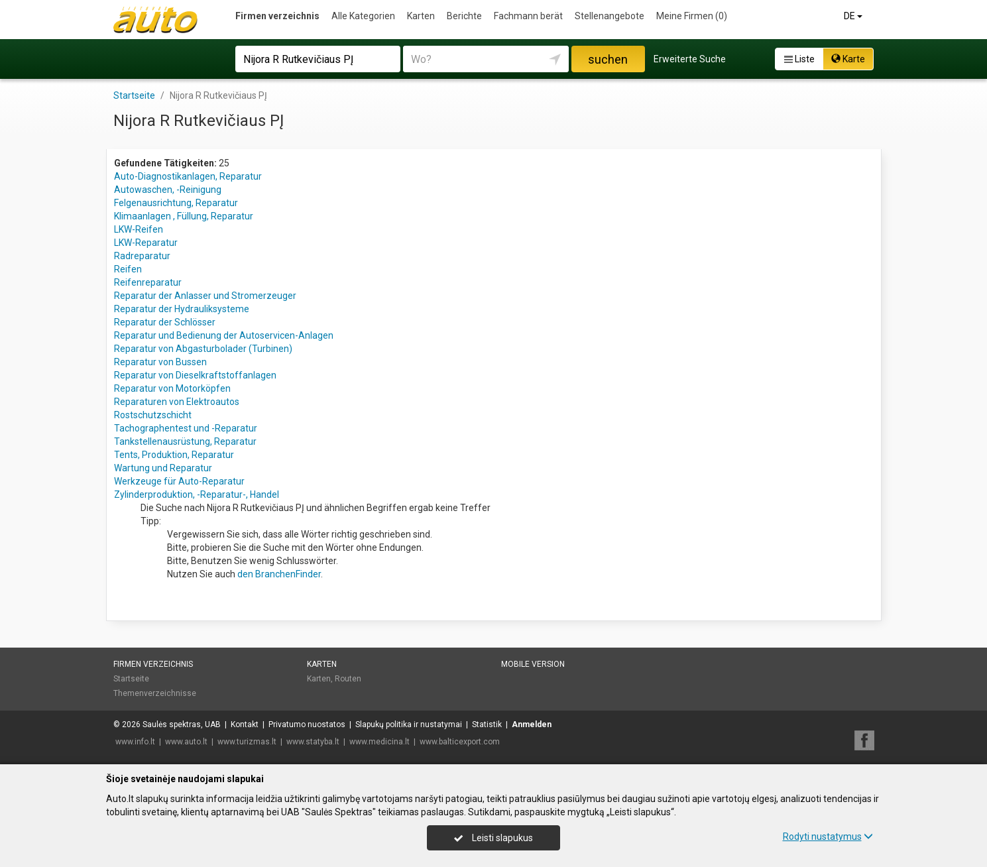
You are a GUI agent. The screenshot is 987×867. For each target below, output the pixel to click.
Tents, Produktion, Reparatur (174, 454)
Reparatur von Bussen (160, 362)
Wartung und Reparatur (163, 468)
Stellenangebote (609, 16)
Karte (848, 59)
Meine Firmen (691, 16)
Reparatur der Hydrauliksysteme (181, 309)
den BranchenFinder (279, 574)
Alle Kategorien (363, 16)
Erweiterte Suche (690, 59)
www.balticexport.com (460, 741)
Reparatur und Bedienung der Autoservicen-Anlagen (223, 335)
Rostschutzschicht (153, 415)
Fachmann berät (528, 16)
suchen (608, 59)
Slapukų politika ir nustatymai (408, 724)
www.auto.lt (186, 741)
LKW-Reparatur (146, 242)
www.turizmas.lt (246, 741)
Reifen (128, 269)
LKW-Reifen (138, 229)
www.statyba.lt (312, 741)
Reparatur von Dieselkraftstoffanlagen (195, 375)
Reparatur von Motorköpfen (172, 388)
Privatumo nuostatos (306, 724)
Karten (421, 16)
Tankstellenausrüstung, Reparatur (185, 441)
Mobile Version (533, 664)
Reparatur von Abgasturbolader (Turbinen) (203, 348)
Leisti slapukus (493, 838)
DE (854, 16)
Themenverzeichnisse (154, 693)
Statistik (487, 724)
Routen (348, 678)
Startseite (131, 678)
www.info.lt (135, 741)
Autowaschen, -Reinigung (167, 189)
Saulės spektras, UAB (182, 724)
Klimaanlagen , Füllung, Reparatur (183, 216)
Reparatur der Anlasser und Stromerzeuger (205, 295)
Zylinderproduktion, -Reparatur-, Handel (196, 494)
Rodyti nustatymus (828, 836)
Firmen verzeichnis (277, 16)
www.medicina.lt (379, 741)
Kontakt (245, 724)
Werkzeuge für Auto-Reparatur (179, 481)
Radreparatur (142, 256)
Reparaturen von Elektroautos (176, 401)
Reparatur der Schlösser (164, 322)
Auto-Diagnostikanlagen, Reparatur (188, 176)
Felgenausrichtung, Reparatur (176, 203)
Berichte (464, 16)
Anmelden (532, 724)
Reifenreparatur (148, 282)
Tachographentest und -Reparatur (185, 428)
